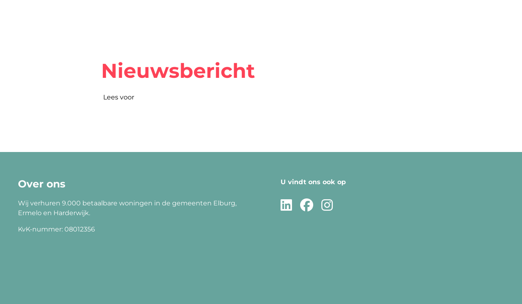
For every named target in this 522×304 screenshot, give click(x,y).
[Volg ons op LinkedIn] (286, 205)
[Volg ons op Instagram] (327, 205)
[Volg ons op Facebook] (306, 205)
